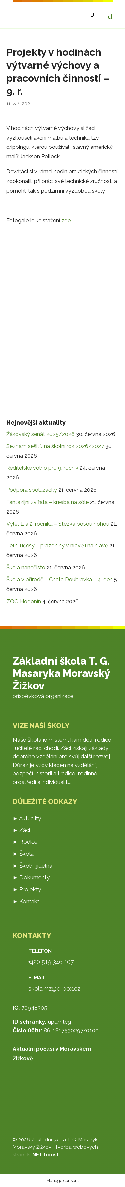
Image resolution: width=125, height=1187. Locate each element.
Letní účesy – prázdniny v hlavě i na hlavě (57, 546)
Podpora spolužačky (31, 490)
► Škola (23, 853)
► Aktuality (27, 818)
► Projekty (27, 889)
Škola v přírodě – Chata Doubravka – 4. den (59, 579)
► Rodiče (25, 842)
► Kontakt (26, 901)
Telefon (40, 951)
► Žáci (21, 830)
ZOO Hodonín (23, 601)
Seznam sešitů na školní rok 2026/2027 (55, 446)
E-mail (37, 978)
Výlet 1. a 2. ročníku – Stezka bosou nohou (57, 524)
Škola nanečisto (25, 567)
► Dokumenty (31, 877)
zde (66, 220)
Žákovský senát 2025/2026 (40, 434)
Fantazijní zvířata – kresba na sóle (47, 502)
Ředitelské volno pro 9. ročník (42, 468)
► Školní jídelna (33, 865)
